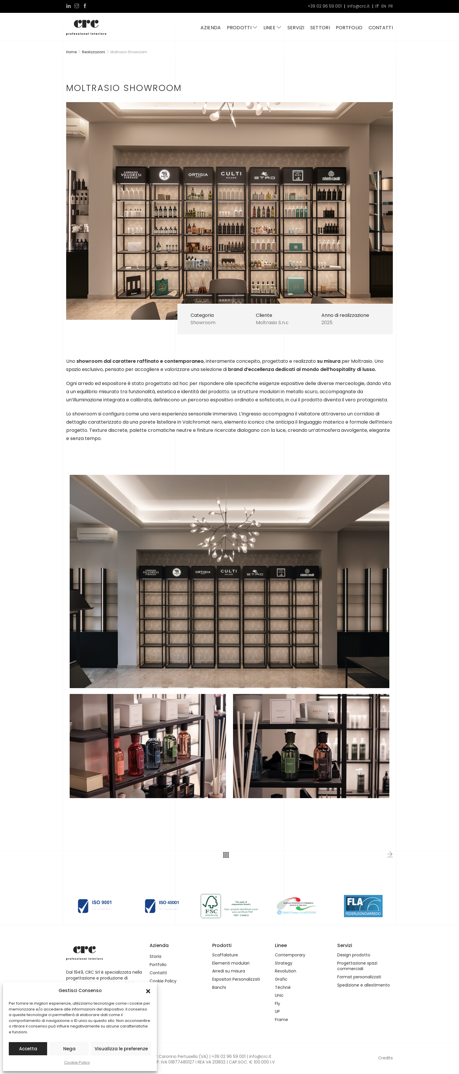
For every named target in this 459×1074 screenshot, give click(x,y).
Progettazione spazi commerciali (357, 966)
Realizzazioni (93, 51)
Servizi (295, 27)
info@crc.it (358, 6)
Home (71, 51)
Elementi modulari (230, 963)
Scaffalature (225, 955)
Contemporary (290, 955)
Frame (281, 1020)
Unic (279, 995)
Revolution (285, 971)
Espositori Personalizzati (236, 979)
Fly (277, 1003)
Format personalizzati (359, 977)
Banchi (219, 987)
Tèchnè (283, 987)
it (377, 6)
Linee (272, 27)
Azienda (211, 27)
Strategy (283, 963)
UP (277, 1011)
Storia (155, 956)
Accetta (28, 1049)
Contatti (381, 27)
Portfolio (349, 27)
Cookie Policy (77, 1062)
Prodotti (242, 27)
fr (390, 6)
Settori (320, 27)
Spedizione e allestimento (363, 985)
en (383, 6)
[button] (148, 991)
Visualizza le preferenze (121, 1049)
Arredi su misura (228, 971)
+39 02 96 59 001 (325, 6)
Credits (385, 1058)
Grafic (281, 979)
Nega (69, 1049)
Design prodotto (353, 955)
